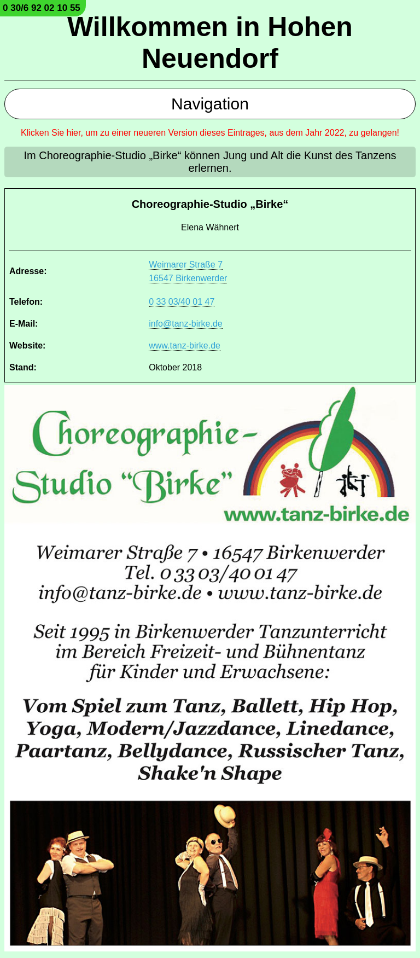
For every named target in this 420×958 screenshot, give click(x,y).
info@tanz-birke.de (186, 323)
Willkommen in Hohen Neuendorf (210, 42)
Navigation (210, 104)
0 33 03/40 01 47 (181, 301)
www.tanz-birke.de (184, 345)
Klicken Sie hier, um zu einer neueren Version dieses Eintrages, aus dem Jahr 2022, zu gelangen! (210, 132)
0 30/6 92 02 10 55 (41, 8)
